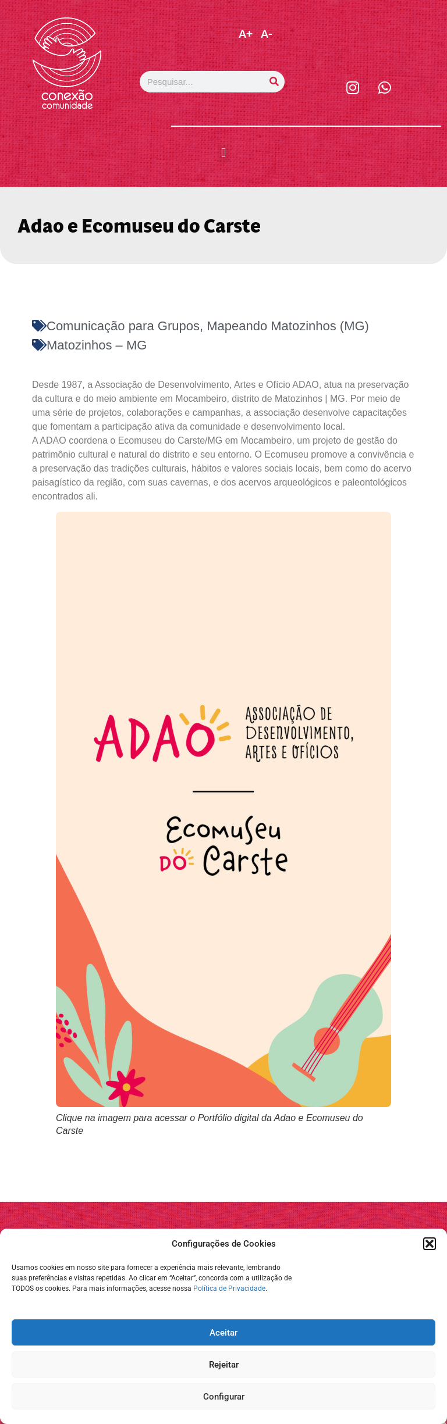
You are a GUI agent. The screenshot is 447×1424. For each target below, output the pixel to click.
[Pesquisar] (274, 81)
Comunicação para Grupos (123, 326)
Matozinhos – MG (97, 345)
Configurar (223, 1396)
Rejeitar (224, 1364)
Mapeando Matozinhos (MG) (288, 326)
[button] (429, 1244)
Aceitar (223, 1332)
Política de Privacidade (229, 1288)
